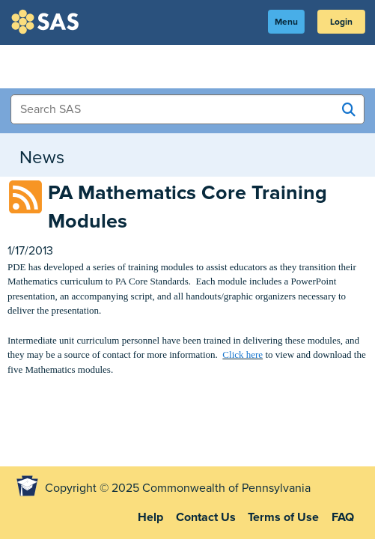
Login (341, 21)
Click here (242, 354)
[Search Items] (187, 109)
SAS (47, 21)
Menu (286, 21)
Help (150, 517)
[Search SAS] (349, 110)
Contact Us (206, 517)
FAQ (343, 517)
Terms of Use (283, 517)
